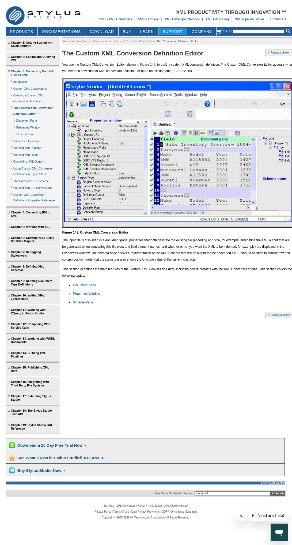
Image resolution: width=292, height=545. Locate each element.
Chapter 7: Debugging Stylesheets (26, 253)
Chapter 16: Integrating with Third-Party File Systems (30, 383)
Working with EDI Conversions (32, 187)
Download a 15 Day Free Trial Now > (51, 445)
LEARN (147, 31)
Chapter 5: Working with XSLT (31, 226)
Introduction (20, 81)
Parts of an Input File (26, 141)
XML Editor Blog (217, 19)
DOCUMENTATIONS (61, 31)
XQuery (142, 505)
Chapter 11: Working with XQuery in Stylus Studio (28, 311)
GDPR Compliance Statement (180, 511)
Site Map (109, 505)
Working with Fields (25, 154)
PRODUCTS (21, 31)
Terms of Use (121, 511)
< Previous (275, 52)
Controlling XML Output (28, 161)
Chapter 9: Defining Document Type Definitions (31, 282)
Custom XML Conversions (30, 88)
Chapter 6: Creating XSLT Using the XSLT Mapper (32, 239)
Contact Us (278, 19)
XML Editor (155, 505)
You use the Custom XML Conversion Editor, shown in (101, 64)
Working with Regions (27, 147)
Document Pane (26, 120)
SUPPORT (173, 31)
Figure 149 (147, 64)
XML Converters (125, 505)
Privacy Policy (103, 511)
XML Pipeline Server (249, 19)
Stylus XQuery (148, 19)
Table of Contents (126, 41)
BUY (127, 31)
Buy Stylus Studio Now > (41, 470)
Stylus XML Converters (115, 19)
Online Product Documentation (92, 41)
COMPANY (202, 31)
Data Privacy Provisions (145, 511)
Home (67, 41)
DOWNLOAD (102, 31)
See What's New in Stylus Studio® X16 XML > (60, 458)
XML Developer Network (182, 19)
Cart (224, 31)
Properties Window (28, 127)
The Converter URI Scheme (31, 181)
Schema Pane (25, 134)
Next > (287, 52)
